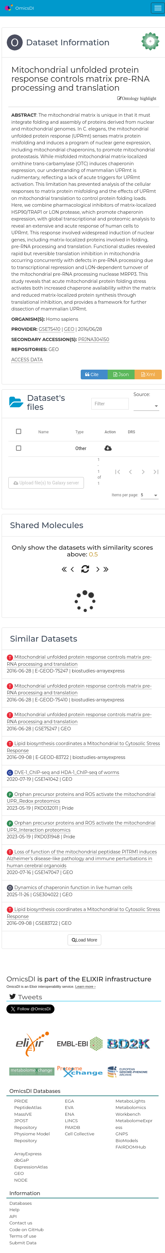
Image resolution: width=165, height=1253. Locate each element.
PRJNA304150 (93, 339)
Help (14, 1209)
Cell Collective (79, 1133)
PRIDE (21, 1101)
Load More (84, 939)
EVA (69, 1107)
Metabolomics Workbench (131, 1110)
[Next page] (143, 471)
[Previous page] (130, 471)
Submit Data (23, 1242)
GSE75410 (50, 329)
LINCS (71, 1120)
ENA (69, 1114)
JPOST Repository (25, 1124)
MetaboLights (130, 1101)
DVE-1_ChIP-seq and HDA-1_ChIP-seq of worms (66, 772)
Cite (94, 374)
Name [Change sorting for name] (43, 432)
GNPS (122, 1133)
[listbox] (146, 406)
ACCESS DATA (27, 360)
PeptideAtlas (27, 1107)
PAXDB (72, 1127)
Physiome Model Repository (32, 1137)
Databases (20, 1203)
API (13, 1216)
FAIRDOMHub (131, 1146)
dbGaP (21, 1160)
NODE (21, 1180)
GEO (19, 1173)
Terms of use (22, 1236)
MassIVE (23, 1114)
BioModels (127, 1140)
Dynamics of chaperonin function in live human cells (72, 887)
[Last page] (156, 471)
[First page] (117, 471)
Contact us (20, 1222)
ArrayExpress (28, 1153)
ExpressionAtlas (31, 1166)
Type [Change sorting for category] (79, 432)
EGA (69, 1101)
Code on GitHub (26, 1229)
